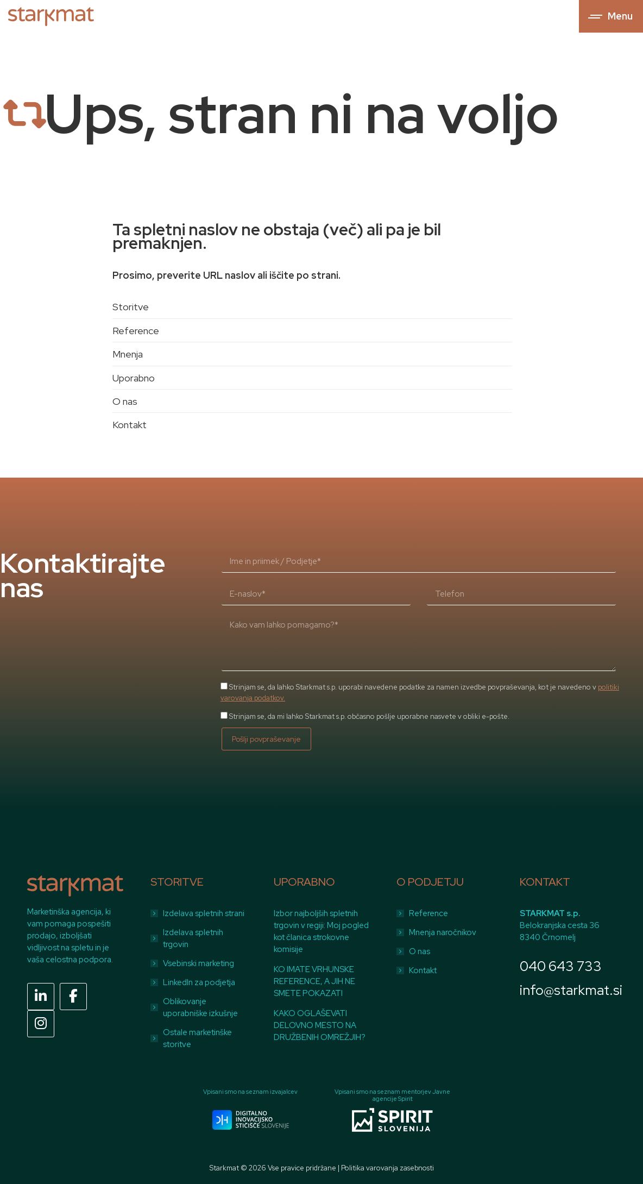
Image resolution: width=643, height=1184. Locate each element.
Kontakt (129, 424)
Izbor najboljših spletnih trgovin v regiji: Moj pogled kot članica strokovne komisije (321, 931)
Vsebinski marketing (198, 963)
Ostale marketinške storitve (197, 1038)
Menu (620, 16)
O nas (124, 401)
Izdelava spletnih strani (203, 913)
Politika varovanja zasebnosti (387, 1168)
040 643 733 (561, 966)
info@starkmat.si (571, 990)
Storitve (130, 306)
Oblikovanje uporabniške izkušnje (200, 1007)
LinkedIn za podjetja (199, 982)
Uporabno (133, 378)
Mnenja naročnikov (442, 932)
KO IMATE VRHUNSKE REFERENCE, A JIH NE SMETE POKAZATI (314, 981)
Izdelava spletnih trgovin (193, 938)
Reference (135, 330)
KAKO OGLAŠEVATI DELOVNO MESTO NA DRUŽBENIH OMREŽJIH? (319, 1025)
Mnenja (127, 354)
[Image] (250, 1120)
